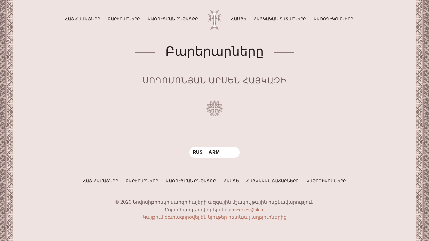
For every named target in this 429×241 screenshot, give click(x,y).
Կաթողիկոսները (334, 19)
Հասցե (238, 19)
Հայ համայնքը (82, 19)
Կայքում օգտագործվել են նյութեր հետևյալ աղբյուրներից (215, 217)
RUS (198, 152)
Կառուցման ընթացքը (173, 19)
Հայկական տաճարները (280, 19)
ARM (214, 152)
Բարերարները (124, 19)
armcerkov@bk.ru (247, 210)
